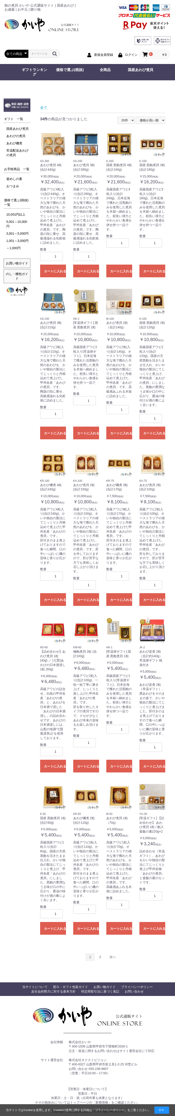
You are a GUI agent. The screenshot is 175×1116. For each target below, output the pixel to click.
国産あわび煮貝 (140, 70)
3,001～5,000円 (17, 233)
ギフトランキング (34, 72)
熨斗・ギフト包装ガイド (70, 987)
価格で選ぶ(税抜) (70, 70)
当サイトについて (35, 987)
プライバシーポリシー (109, 1110)
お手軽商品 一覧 (16, 169)
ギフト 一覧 (13, 119)
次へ (112, 957)
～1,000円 (13, 248)
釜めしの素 (14, 179)
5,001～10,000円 (16, 224)
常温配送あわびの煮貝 (17, 153)
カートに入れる (55, 271)
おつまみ (12, 186)
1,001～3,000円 (17, 241)
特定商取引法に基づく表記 (100, 991)
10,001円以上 (16, 214)
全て (43, 108)
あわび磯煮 (14, 143)
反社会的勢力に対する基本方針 (53, 991)
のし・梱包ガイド (17, 276)
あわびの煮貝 (15, 136)
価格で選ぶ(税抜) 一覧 (17, 202)
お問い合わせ (134, 991)
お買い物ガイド (17, 263)
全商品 (105, 70)
